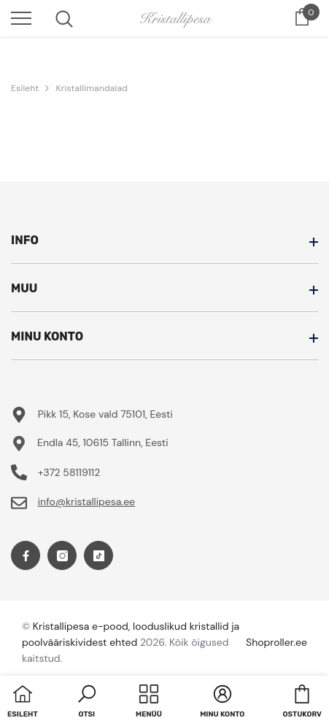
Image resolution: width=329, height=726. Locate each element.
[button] (87, 702)
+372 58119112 (69, 472)
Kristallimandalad (91, 88)
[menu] (21, 17)
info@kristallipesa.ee (86, 501)
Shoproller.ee (276, 642)
